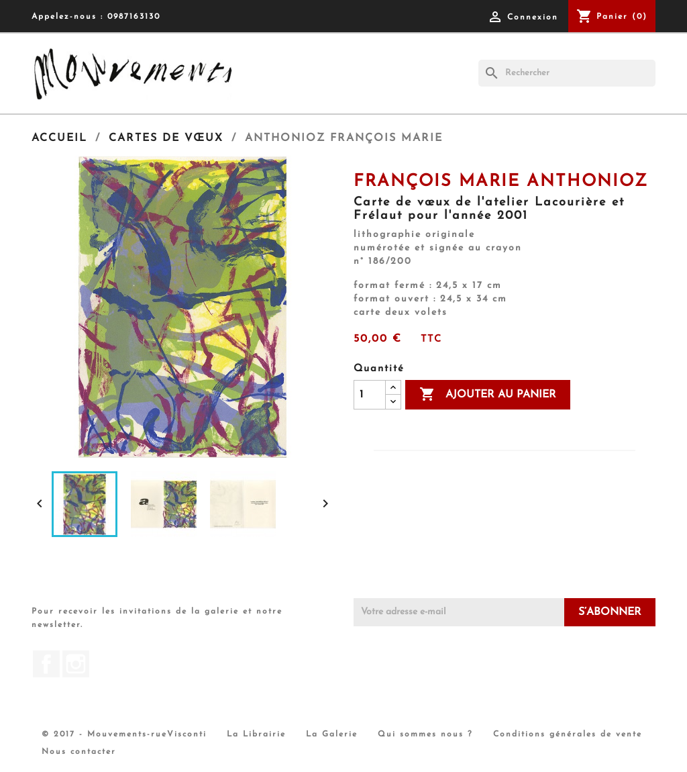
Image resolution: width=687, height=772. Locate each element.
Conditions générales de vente (567, 734)
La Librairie (256, 734)
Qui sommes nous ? (425, 734)
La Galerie (332, 734)
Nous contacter (79, 752)
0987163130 (133, 17)
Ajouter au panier (487, 394)
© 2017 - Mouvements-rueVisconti (124, 734)
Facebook (46, 663)
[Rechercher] (566, 73)
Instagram (75, 663)
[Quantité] (370, 394)
